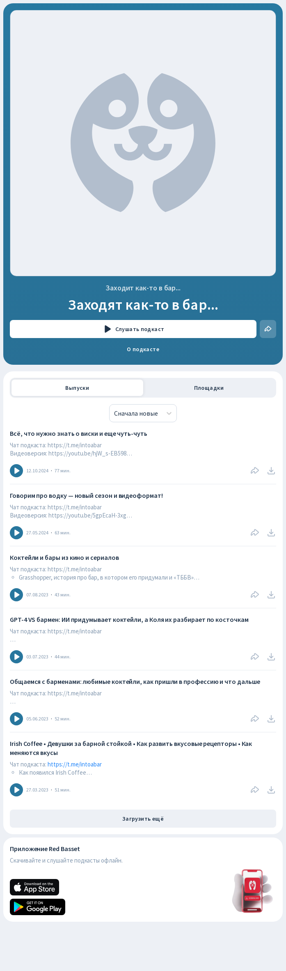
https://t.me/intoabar (75, 764)
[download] (271, 471)
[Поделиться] (268, 329)
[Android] (37, 907)
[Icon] (16, 470)
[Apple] (34, 887)
